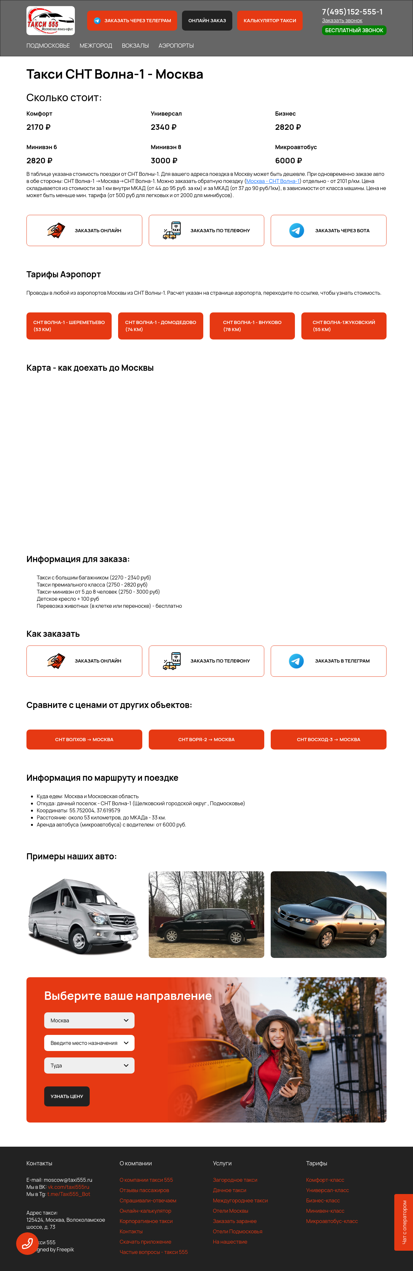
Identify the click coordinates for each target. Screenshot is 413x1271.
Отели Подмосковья (237, 1231)
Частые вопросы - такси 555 (154, 1252)
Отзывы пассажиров (144, 1190)
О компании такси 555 (146, 1179)
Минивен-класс (325, 1210)
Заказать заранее (235, 1221)
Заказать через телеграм (132, 21)
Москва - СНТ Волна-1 (273, 181)
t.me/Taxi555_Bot (68, 1194)
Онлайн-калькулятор (145, 1210)
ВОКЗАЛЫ (135, 45)
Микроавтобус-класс (332, 1221)
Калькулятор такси (270, 20)
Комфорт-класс (325, 1179)
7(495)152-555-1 (352, 11)
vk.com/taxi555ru (68, 1186)
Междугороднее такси (240, 1200)
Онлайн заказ (207, 20)
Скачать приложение (145, 1241)
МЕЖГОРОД (96, 45)
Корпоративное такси (146, 1221)
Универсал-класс (327, 1190)
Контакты (131, 1231)
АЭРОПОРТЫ (176, 45)
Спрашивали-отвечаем (148, 1200)
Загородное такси (235, 1179)
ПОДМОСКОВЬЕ (48, 45)
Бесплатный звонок (354, 30)
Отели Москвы (230, 1210)
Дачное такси (229, 1190)
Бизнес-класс (323, 1200)
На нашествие (230, 1241)
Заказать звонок (342, 20)
